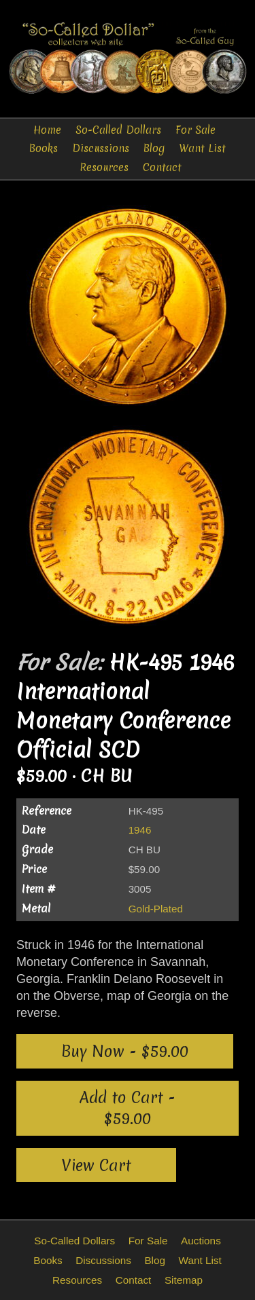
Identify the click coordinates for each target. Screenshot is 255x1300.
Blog (154, 148)
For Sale (195, 130)
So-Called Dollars (118, 130)
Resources (104, 167)
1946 (140, 830)
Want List (202, 148)
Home (47, 130)
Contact (162, 167)
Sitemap (184, 1280)
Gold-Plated (156, 908)
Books (43, 148)
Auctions (201, 1240)
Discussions (100, 148)
